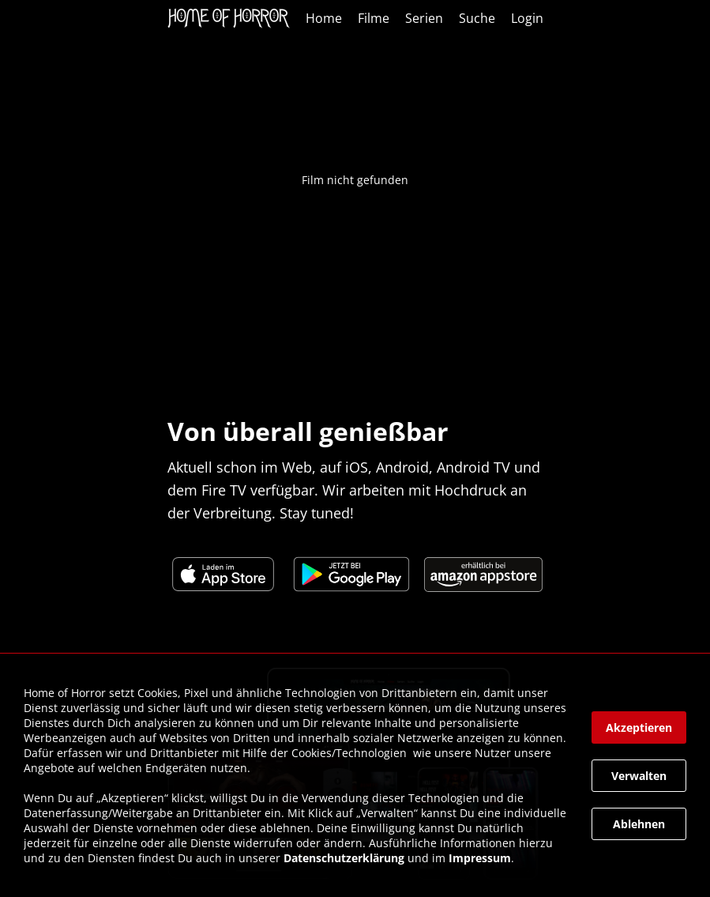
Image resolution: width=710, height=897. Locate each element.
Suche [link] (477, 18)
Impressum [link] (480, 857)
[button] (639, 727)
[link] (232, 18)
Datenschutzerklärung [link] (344, 857)
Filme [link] (373, 18)
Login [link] (527, 18)
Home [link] (324, 18)
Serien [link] (424, 18)
